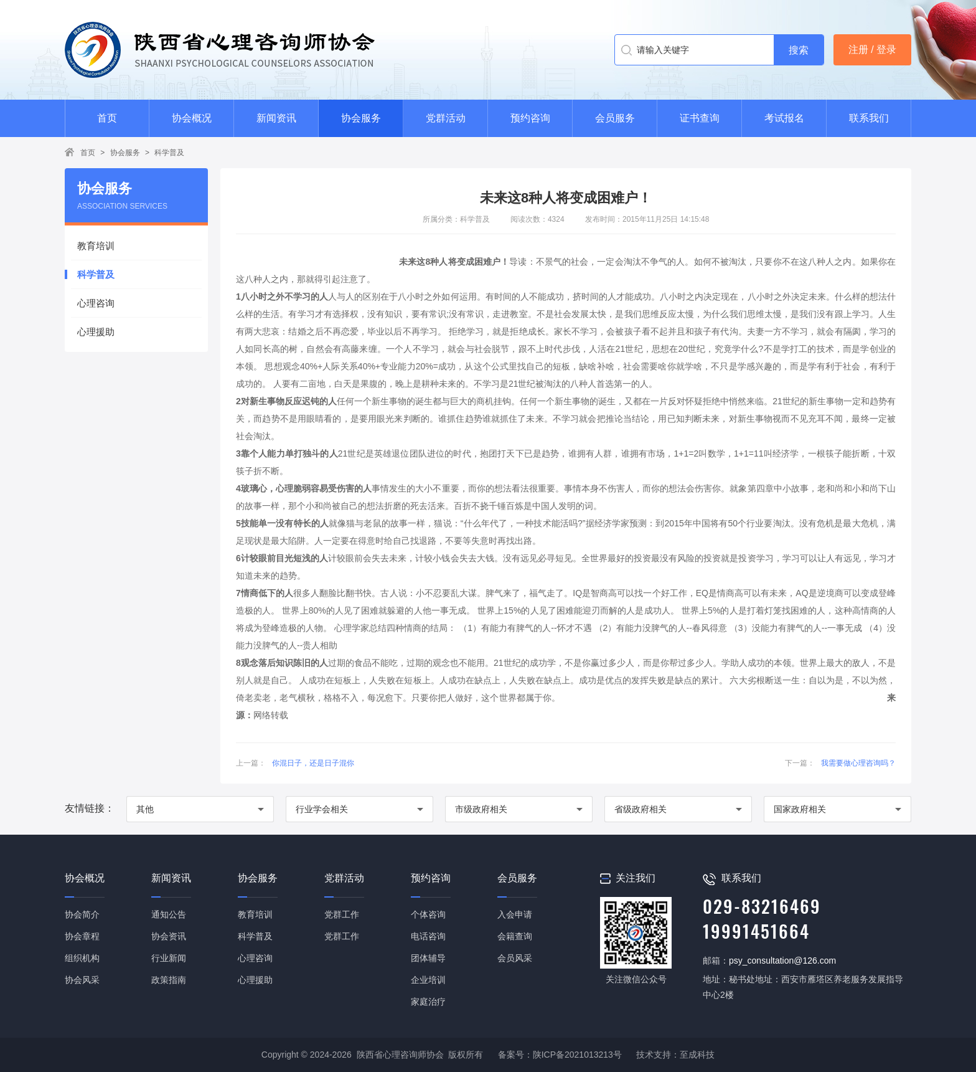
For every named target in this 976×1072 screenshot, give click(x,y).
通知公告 (168, 914)
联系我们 (869, 118)
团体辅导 (428, 958)
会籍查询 (514, 936)
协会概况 (192, 118)
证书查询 (700, 118)
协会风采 (82, 980)
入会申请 (514, 914)
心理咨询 (96, 303)
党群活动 (446, 118)
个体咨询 (428, 914)
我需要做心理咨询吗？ (858, 763)
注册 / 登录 (872, 49)
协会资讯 (168, 936)
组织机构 (82, 958)
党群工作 (341, 914)
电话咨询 (428, 936)
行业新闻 (168, 958)
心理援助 (96, 331)
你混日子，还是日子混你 (313, 763)
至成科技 (697, 1055)
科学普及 (169, 152)
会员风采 (514, 958)
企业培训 (428, 980)
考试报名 (784, 118)
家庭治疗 (428, 1002)
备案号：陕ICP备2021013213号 (560, 1055)
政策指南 (168, 980)
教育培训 (96, 245)
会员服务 (615, 118)
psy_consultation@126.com (782, 960)
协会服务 (361, 118)
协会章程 (82, 936)
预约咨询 (530, 118)
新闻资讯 (276, 118)
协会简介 (82, 914)
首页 (107, 118)
